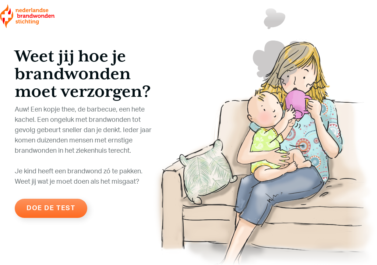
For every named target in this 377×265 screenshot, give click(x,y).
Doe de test (51, 208)
